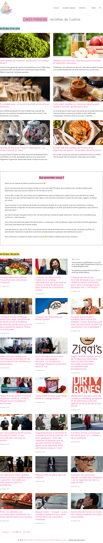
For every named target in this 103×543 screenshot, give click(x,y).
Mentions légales (54, 540)
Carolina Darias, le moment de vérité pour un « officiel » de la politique (86, 435)
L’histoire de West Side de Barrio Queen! (48, 318)
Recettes (84, 8)
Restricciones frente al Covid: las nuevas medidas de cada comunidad (86, 514)
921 (24, 532)
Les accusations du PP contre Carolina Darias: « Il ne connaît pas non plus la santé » (15, 436)
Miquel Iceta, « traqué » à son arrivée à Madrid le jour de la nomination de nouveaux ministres (51, 515)
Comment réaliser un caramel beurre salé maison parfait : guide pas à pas (76, 105)
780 (19, 532)
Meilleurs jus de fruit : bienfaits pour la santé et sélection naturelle (77, 62)
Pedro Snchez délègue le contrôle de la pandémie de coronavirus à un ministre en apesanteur (15, 360)
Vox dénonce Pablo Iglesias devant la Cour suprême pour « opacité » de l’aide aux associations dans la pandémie (16, 479)
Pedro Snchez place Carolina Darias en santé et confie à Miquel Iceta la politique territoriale (15, 399)
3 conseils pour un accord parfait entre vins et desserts (24, 105)
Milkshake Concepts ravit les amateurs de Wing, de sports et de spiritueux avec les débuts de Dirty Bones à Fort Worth (86, 400)
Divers (94, 8)
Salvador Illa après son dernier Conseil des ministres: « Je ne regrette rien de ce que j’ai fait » (86, 478)
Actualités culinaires (69, 8)
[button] (100, 8)
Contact (64, 540)
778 (13, 532)
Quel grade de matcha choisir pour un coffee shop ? (24, 62)
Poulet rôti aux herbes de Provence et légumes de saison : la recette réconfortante (77, 149)
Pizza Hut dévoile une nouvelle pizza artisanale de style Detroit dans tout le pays (16, 514)
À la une (56, 8)
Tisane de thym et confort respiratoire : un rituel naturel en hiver (22, 149)
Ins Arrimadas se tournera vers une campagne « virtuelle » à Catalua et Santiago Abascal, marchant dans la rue (50, 361)
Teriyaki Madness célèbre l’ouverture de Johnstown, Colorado (14, 280)
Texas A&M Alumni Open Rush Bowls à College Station (51, 397)
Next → (29, 532)
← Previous (4, 532)
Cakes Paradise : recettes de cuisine (35, 540)
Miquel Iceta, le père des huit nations (50, 476)
